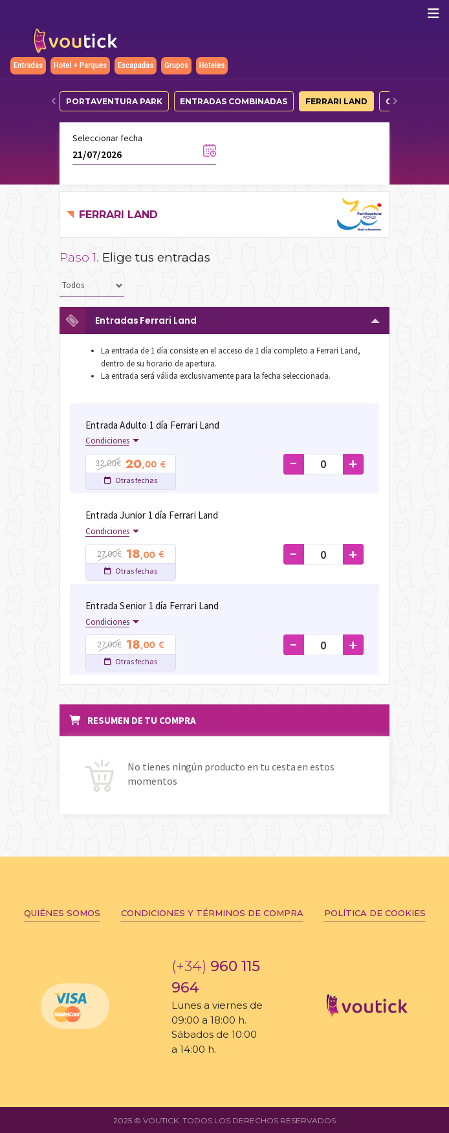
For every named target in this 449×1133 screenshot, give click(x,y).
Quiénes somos (62, 913)
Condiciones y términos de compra (212, 913)
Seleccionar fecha (107, 138)
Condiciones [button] (107, 440)
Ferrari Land (336, 101)
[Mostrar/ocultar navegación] (433, 13)
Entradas (28, 65)
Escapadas (136, 65)
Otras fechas (130, 480)
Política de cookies (375, 913)
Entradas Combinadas (233, 101)
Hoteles (212, 65)
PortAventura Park (114, 101)
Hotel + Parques (80, 65)
